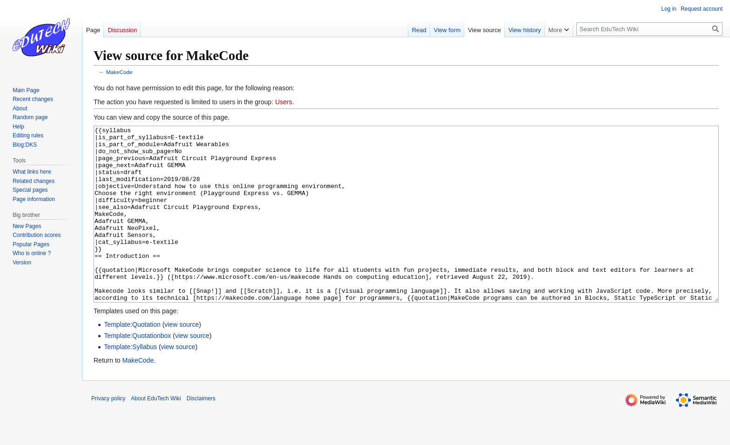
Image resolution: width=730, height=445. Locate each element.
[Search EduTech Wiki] (649, 29)
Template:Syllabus (130, 381)
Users (283, 102)
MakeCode (119, 72)
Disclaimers (201, 433)
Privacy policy (108, 433)
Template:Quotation (132, 359)
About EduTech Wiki (156, 433)
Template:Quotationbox (137, 370)
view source (181, 359)
